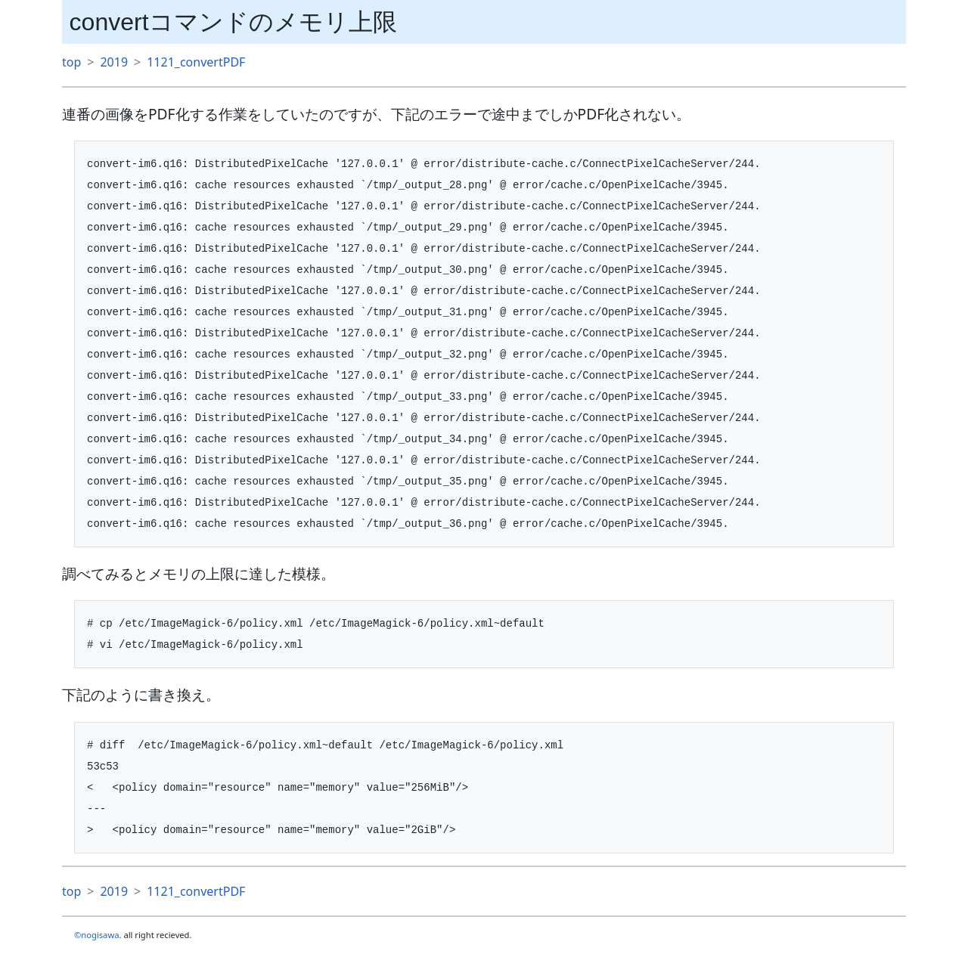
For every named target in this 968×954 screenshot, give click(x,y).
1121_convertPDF (196, 62)
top (71, 62)
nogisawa (100, 934)
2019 (114, 62)
